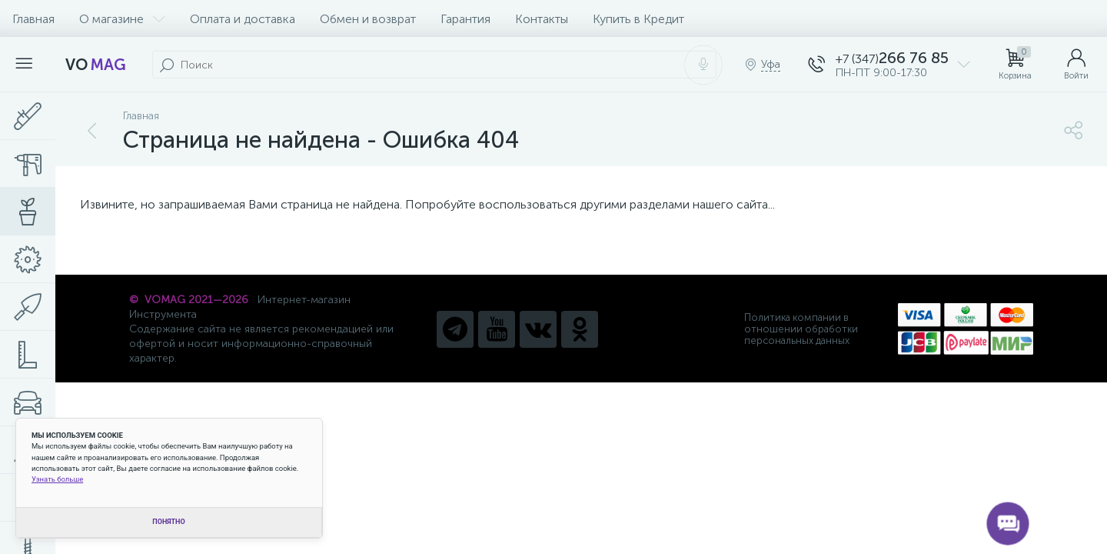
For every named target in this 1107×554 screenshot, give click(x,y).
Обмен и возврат (368, 19)
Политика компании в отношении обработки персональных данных (801, 329)
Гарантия (465, 19)
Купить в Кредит (638, 19)
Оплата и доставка (242, 19)
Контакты (541, 19)
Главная (33, 19)
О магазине (122, 19)
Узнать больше (57, 479)
